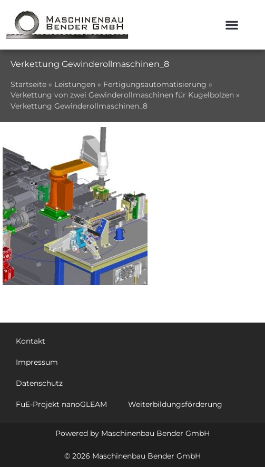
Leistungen (74, 84)
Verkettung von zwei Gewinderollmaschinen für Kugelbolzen (122, 95)
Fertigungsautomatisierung (155, 84)
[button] (232, 25)
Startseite (28, 84)
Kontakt (30, 341)
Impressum (37, 362)
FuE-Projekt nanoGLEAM (61, 404)
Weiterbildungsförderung (175, 404)
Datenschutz (39, 383)
